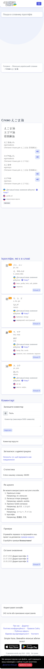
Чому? (25, 280)
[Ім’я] (24, 413)
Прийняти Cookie (25, 665)
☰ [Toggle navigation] (39, 3)
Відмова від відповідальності (17, 634)
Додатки (25, 626)
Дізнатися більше (10, 665)
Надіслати (7, 430)
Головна (6, 66)
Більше (36, 290)
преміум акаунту (27, 537)
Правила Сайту (33, 628)
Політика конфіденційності (14, 628)
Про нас (16, 626)
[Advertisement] (20, 40)
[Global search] (22, 14)
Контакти (35, 634)
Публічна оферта (21, 631)
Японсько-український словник (24, 66)
